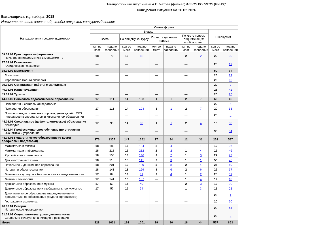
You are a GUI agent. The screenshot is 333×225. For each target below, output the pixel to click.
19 (230, 64)
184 (141, 146)
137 (141, 179)
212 (141, 150)
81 (141, 174)
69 (230, 165)
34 (230, 131)
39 (230, 174)
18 (230, 179)
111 (141, 160)
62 (230, 80)
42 (230, 89)
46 (230, 150)
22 (230, 75)
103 (141, 108)
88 (141, 123)
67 (230, 169)
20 (230, 183)
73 (230, 155)
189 (141, 165)
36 (230, 146)
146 (141, 155)
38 (230, 108)
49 (141, 183)
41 (230, 208)
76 (230, 160)
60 (230, 201)
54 (141, 188)
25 (230, 94)
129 (141, 169)
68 (141, 56)
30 (230, 56)
